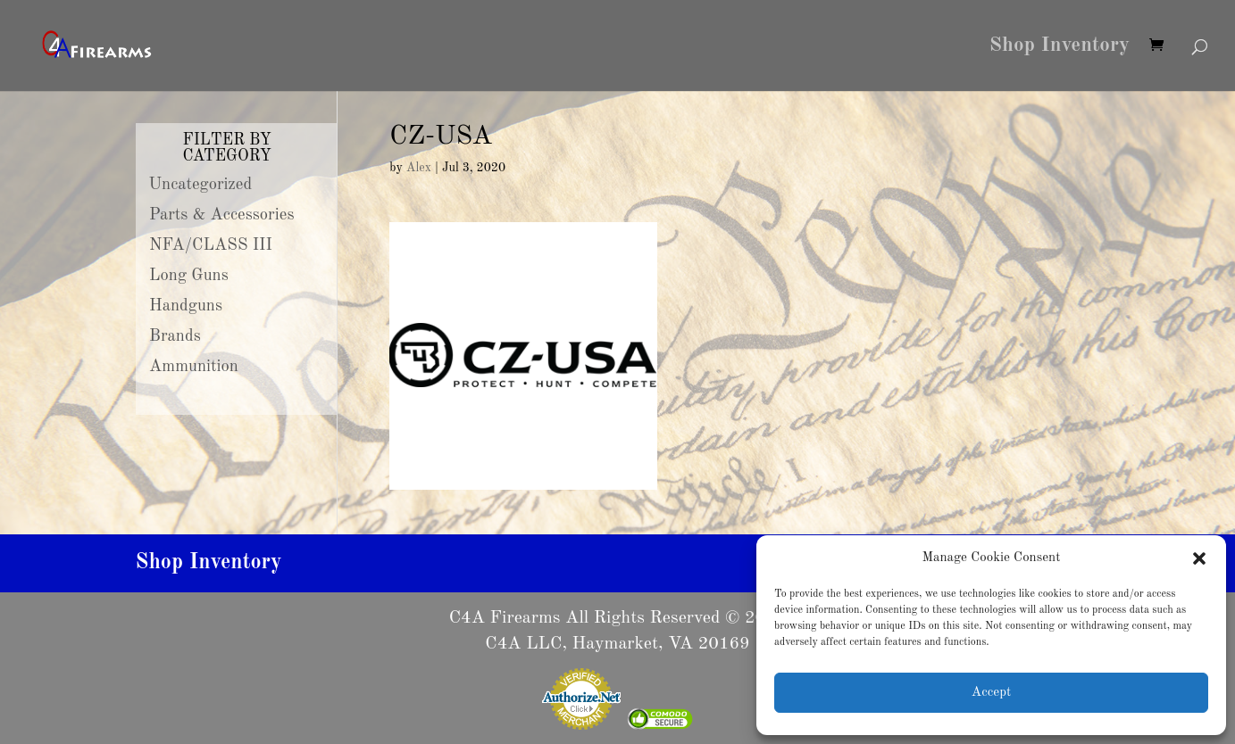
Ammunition (193, 367)
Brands (175, 336)
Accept (991, 692)
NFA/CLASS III (210, 245)
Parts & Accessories (221, 215)
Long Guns (189, 276)
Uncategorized (201, 185)
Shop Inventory (1059, 47)
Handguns (185, 306)
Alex (418, 167)
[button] (1199, 558)
